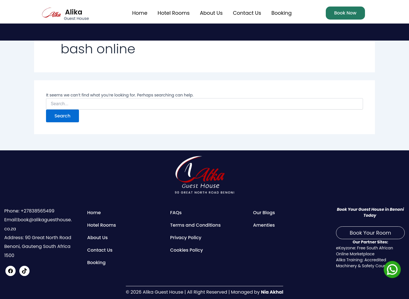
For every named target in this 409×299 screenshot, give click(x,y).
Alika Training (349, 260)
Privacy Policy (185, 237)
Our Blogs (264, 212)
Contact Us (247, 12)
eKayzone (345, 248)
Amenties (264, 225)
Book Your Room (370, 232)
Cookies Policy (186, 250)
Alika (73, 12)
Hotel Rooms (174, 12)
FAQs (176, 212)
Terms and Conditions (195, 225)
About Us (211, 12)
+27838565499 (36, 211)
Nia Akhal (272, 292)
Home (139, 12)
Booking (281, 12)
